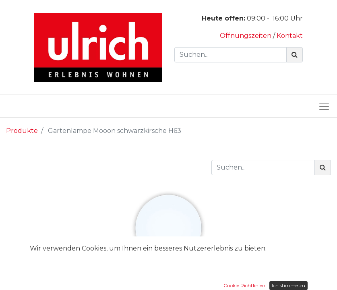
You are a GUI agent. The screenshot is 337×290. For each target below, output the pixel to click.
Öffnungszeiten (246, 35)
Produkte (22, 131)
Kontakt (290, 35)
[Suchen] (294, 54)
